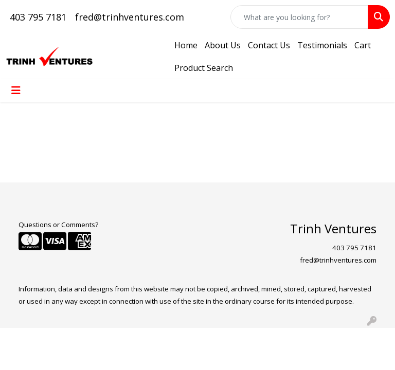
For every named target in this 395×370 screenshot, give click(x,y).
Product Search (203, 67)
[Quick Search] (299, 17)
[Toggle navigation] (16, 90)
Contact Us (269, 45)
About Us (223, 45)
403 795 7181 (38, 17)
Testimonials (322, 45)
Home (186, 45)
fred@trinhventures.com (129, 17)
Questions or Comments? (58, 224)
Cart (362, 45)
